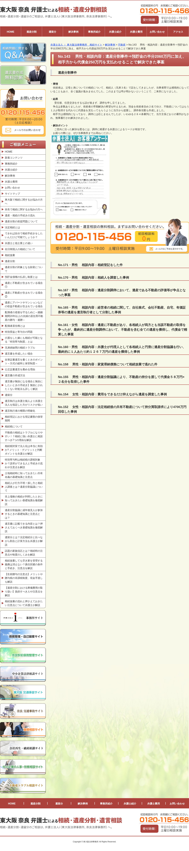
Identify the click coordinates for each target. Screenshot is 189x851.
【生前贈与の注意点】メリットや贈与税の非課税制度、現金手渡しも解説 (24, 578)
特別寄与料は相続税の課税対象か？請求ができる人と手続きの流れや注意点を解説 (24, 463)
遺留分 (52, 31)
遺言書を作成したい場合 (19, 353)
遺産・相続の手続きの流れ (20, 215)
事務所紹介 (94, 31)
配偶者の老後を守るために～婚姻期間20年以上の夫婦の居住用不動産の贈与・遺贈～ (24, 316)
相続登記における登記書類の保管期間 (24, 418)
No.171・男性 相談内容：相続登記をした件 (90, 265)
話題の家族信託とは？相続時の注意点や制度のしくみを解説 (24, 553)
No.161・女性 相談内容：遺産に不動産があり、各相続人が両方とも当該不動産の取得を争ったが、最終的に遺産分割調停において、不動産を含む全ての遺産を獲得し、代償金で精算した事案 (122, 329)
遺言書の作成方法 (15, 375)
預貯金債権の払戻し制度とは (21, 277)
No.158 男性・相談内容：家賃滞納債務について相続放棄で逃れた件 (107, 364)
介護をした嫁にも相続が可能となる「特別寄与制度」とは (24, 340)
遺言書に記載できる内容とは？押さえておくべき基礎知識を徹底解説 (24, 527)
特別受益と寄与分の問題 (19, 332)
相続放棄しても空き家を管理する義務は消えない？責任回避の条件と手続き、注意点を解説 (24, 564)
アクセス (178, 31)
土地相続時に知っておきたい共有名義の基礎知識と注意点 (24, 475)
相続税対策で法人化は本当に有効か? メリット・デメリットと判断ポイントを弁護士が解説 (24, 450)
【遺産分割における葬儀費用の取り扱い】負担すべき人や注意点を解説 (24, 591)
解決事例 (73, 31)
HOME (10, 31)
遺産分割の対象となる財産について (24, 269)
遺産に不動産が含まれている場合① (24, 285)
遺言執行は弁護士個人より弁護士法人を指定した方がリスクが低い (24, 403)
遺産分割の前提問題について (21, 221)
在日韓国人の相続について (20, 249)
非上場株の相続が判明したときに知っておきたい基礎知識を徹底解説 (24, 500)
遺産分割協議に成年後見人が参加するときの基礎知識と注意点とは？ (24, 514)
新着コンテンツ (14, 157)
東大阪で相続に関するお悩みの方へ (24, 201)
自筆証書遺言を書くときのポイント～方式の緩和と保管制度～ (24, 361)
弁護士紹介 (115, 31)
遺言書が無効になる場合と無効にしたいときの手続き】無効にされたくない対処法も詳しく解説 (24, 385)
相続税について (14, 426)
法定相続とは (12, 227)
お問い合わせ (157, 31)
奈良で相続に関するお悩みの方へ (24, 209)
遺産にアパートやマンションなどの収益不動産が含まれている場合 (24, 304)
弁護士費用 (136, 31)
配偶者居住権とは (15, 326)
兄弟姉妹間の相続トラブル (20, 347)
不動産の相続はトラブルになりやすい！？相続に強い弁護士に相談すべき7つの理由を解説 (24, 436)
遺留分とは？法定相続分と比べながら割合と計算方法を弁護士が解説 (24, 541)
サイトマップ (12, 193)
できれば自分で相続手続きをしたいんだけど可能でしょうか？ (24, 235)
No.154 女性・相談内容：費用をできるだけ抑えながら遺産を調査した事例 (112, 394)
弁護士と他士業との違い (19, 243)
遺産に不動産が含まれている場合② (24, 294)
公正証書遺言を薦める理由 (20, 369)
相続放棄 (10, 255)
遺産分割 (31, 31)
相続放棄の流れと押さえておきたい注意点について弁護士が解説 (24, 603)
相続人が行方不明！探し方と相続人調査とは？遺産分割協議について (24, 487)
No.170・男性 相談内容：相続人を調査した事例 (93, 277)
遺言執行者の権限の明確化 (20, 410)
